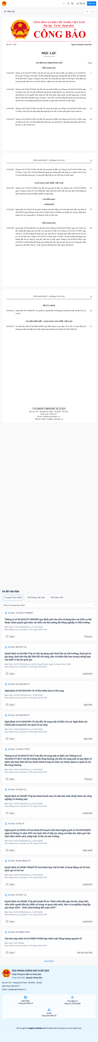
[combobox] (49, 605)
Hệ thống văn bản (36, 597)
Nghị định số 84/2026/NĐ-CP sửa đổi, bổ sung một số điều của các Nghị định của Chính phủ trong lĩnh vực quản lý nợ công (46, 723)
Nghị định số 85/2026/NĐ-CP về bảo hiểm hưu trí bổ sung (34, 690)
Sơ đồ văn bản (10, 591)
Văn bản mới (56, 597)
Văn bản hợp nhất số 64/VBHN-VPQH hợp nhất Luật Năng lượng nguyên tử (43, 938)
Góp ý (10, 636)
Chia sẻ (91, 3)
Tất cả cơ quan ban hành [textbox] (14, 605)
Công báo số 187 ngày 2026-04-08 (33, 630)
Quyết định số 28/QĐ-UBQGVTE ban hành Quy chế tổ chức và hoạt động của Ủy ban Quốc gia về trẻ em (47, 869)
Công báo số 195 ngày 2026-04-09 (33, 946)
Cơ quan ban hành (13, 597)
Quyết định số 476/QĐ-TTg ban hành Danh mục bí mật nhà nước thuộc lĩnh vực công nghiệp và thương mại (48, 798)
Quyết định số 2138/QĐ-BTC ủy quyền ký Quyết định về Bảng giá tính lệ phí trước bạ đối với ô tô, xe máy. (50, 312)
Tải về (81, 3)
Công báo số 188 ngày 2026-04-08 (33, 667)
